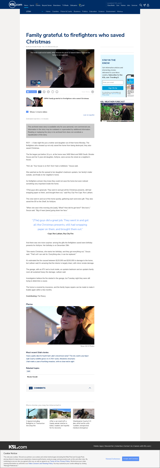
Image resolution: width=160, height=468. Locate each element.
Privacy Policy (65, 461)
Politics (85, 11)
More (120, 11)
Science (101, 11)
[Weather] (82, 6)
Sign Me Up (112, 88)
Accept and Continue (130, 459)
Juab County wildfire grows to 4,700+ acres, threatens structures (50, 359)
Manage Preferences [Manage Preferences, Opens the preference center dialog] (113, 459)
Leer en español (88, 115)
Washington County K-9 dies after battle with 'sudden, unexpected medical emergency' (82, 424)
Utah (28, 371)
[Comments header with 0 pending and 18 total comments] (60, 388)
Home (48, 11)
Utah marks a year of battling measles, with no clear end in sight (50, 361)
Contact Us (128, 446)
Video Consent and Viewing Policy (40, 464)
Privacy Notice (105, 95)
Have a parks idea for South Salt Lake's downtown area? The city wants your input (57, 356)
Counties (55, 11)
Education (93, 11)
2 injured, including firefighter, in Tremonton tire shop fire (35, 423)
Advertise (118, 446)
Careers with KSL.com (142, 446)
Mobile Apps (98, 446)
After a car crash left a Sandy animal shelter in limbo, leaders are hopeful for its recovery (59, 424)
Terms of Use (115, 93)
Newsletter (109, 446)
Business (77, 11)
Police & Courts (66, 11)
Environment (110, 11)
